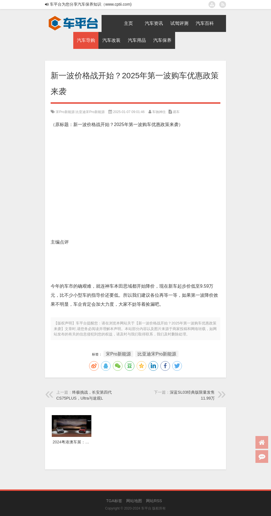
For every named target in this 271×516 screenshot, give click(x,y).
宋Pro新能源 (65, 112)
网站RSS (154, 500)
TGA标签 (114, 500)
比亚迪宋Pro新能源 (90, 112)
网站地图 (134, 500)
